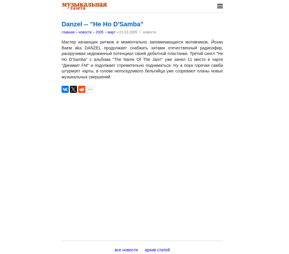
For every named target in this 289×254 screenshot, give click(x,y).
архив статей (157, 249)
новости (84, 32)
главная (68, 32)
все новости (126, 249)
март (111, 32)
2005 (100, 32)
